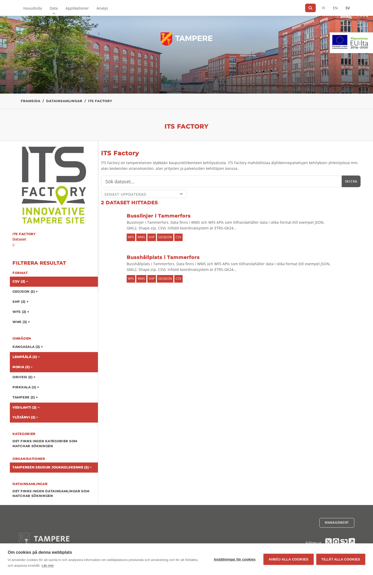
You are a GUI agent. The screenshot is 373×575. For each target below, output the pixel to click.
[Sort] (144, 194)
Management (337, 522)
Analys (102, 8)
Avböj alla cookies (289, 559)
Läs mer (48, 565)
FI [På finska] (323, 7)
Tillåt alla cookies (340, 559)
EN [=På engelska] (335, 7)
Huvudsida (32, 8)
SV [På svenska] (348, 7)
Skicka (351, 181)
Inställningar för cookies (235, 559)
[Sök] (310, 8)
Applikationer (77, 8)
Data (54, 8)
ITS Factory (100, 101)
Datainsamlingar (64, 101)
